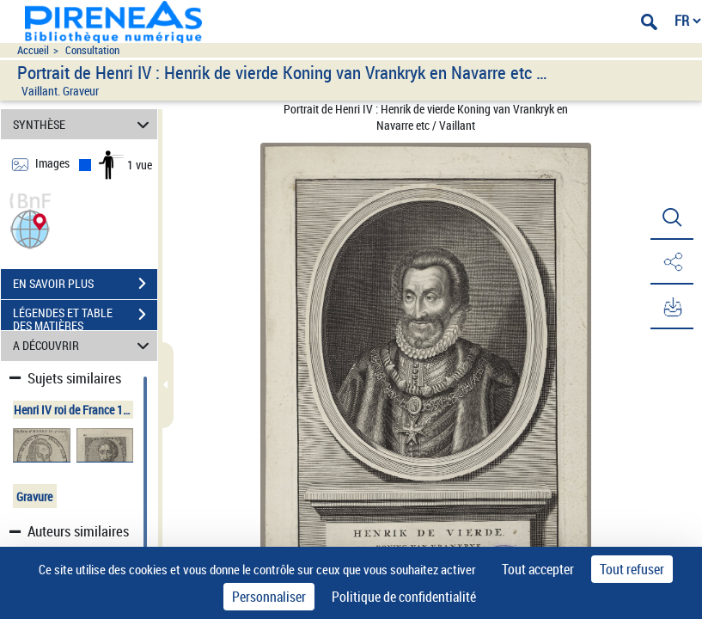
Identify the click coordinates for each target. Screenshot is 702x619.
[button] (30, 227)
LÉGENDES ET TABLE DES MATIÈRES (85, 316)
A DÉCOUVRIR (84, 346)
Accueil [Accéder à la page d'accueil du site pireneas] (33, 50)
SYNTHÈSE (84, 124)
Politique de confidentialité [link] (404, 596)
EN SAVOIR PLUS (85, 284)
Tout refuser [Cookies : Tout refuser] (632, 569)
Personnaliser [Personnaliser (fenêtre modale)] (269, 596)
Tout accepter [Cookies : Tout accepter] (538, 569)
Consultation (92, 50)
